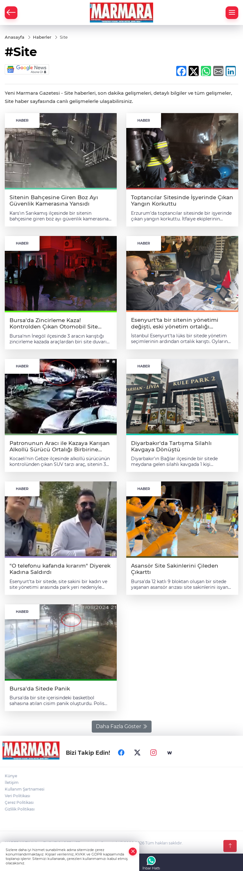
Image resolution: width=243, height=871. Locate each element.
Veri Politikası (17, 795)
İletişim (12, 782)
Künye (11, 775)
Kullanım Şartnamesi (24, 789)
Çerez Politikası (19, 802)
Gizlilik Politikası (19, 809)
